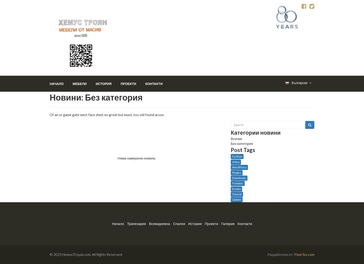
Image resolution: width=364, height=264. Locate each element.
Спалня (179, 224)
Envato (236, 189)
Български (298, 83)
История (103, 84)
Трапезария (136, 224)
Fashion (237, 156)
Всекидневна (159, 224)
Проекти (128, 84)
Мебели (80, 84)
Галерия (228, 224)
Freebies (237, 183)
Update (236, 199)
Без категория (242, 143)
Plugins (236, 172)
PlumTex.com (304, 254)
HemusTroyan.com (76, 254)
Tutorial (237, 194)
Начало (57, 84)
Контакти (154, 84)
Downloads (239, 178)
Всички (236, 139)
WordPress (239, 167)
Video (236, 162)
